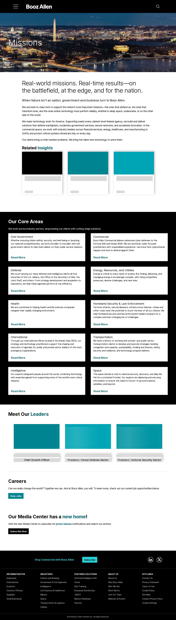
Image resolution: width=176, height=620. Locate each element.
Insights (45, 148)
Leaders (40, 414)
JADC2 (77, 594)
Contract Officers (15, 590)
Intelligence (45, 586)
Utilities (43, 607)
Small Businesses (14, 599)
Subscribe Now (18, 531)
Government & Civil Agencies (53, 582)
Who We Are (114, 586)
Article (29, 192)
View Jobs (16, 496)
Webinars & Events (116, 599)
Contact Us (147, 578)
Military (43, 594)
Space (43, 599)
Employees (11, 578)
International (12, 582)
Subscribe (89, 559)
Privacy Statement (150, 582)
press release (64, 523)
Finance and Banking (49, 578)
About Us (112, 578)
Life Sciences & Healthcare (52, 590)
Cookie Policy (148, 590)
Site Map (146, 594)
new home (74, 516)
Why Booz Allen (115, 582)
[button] (158, 6)
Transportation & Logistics (52, 603)
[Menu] (15, 6)
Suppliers (11, 594)
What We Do (114, 590)
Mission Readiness (82, 599)
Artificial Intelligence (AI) (85, 578)
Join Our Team (114, 594)
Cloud (77, 582)
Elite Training (80, 586)
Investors (11, 586)
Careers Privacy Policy (152, 599)
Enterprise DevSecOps (84, 590)
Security (78, 603)
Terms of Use (148, 586)
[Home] (39, 6)
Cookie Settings (149, 603)
